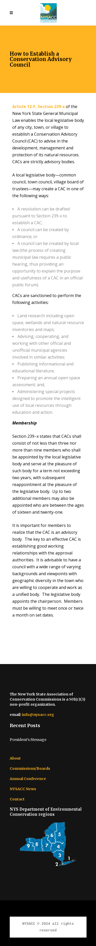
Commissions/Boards (30, 768)
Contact (17, 799)
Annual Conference (28, 778)
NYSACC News (23, 789)
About (15, 758)
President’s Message (28, 739)
